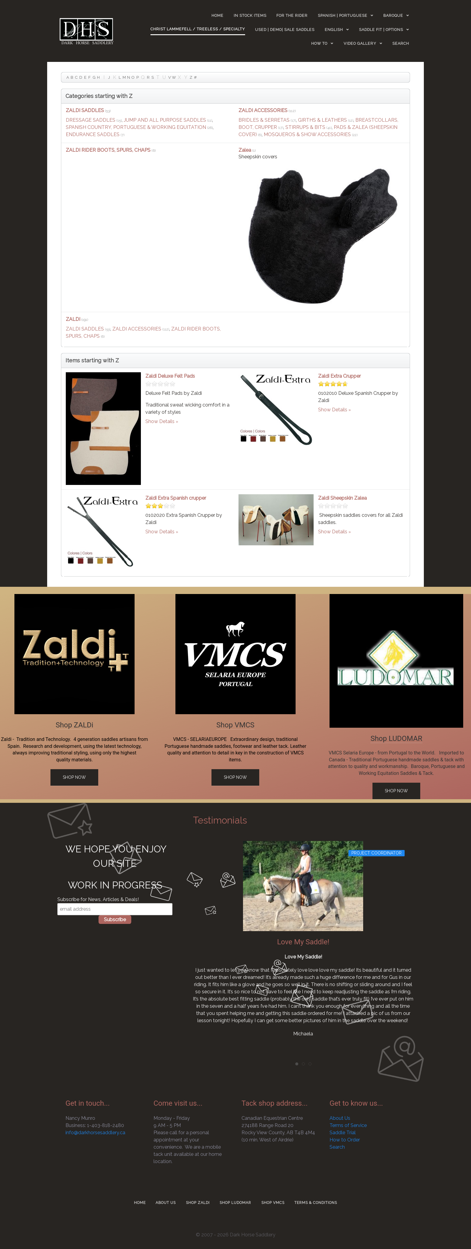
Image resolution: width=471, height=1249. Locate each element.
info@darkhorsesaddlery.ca (95, 1132)
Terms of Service (348, 1125)
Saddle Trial (343, 1132)
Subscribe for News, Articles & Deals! (98, 899)
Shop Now (74, 777)
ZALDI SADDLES (85, 110)
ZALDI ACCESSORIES (263, 110)
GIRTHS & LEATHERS (322, 120)
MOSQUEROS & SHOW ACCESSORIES (307, 134)
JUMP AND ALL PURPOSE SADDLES (165, 120)
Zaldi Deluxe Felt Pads (170, 376)
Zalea (245, 150)
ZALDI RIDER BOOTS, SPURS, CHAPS (108, 150)
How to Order (345, 1140)
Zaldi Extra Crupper (339, 376)
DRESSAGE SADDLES (90, 120)
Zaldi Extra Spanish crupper (175, 498)
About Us (340, 1118)
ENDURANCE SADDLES (93, 134)
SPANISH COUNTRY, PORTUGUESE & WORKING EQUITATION (136, 127)
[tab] (296, 1063)
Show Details (160, 421)
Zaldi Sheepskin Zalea (342, 498)
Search (337, 1147)
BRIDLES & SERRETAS (264, 120)
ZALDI (73, 319)
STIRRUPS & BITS (305, 127)
